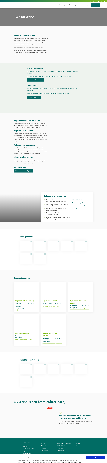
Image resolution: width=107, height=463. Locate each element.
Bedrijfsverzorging (71, 5)
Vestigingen (77, 443)
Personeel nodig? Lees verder (35, 80)
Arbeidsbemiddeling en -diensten (64, 443)
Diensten (80, 5)
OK (95, 449)
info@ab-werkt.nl (19, 310)
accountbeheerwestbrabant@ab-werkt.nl (79, 309)
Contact (86, 5)
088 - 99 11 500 (101, 1)
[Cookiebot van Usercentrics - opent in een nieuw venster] (9, 460)
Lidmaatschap (61, 5)
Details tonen (73, 460)
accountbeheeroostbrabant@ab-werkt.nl (52, 343)
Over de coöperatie (51, 5)
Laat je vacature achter (77, 199)
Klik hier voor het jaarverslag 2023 (23, 171)
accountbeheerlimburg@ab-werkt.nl (23, 339)
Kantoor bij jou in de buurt (78, 209)
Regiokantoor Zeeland (50, 301)
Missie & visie (44, 445)
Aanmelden (95, 5)
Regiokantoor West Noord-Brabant (78, 302)
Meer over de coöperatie (78, 203)
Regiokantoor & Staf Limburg (24, 301)
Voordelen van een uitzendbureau (80, 206)
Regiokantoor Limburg (22, 333)
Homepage (92, 1)
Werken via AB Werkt (34, 97)
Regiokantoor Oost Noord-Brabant (51, 334)
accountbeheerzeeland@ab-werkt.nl (51, 306)
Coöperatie (43, 443)
